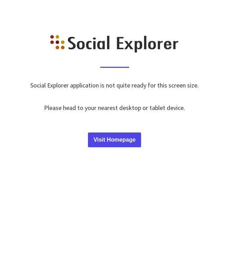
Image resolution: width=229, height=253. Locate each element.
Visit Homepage (115, 140)
